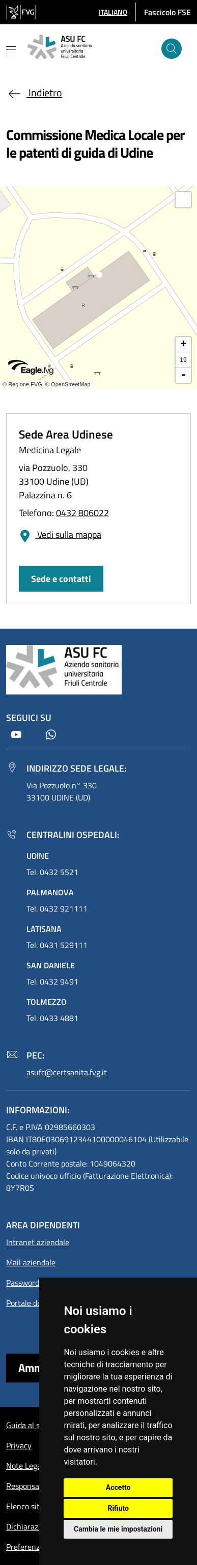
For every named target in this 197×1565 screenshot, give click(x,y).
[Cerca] (171, 49)
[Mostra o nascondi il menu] (11, 50)
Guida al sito (27, 1425)
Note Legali (25, 1466)
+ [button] (183, 344)
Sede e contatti (61, 579)
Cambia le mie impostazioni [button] (118, 1529)
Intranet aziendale (37, 1242)
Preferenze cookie (37, 1547)
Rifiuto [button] (118, 1508)
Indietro (34, 92)
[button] (113, 12)
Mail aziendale (30, 1262)
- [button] (183, 375)
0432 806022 (82, 513)
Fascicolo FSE (167, 12)
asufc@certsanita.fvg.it (66, 1072)
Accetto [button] (118, 1487)
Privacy (19, 1445)
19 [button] (183, 359)
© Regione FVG (22, 384)
